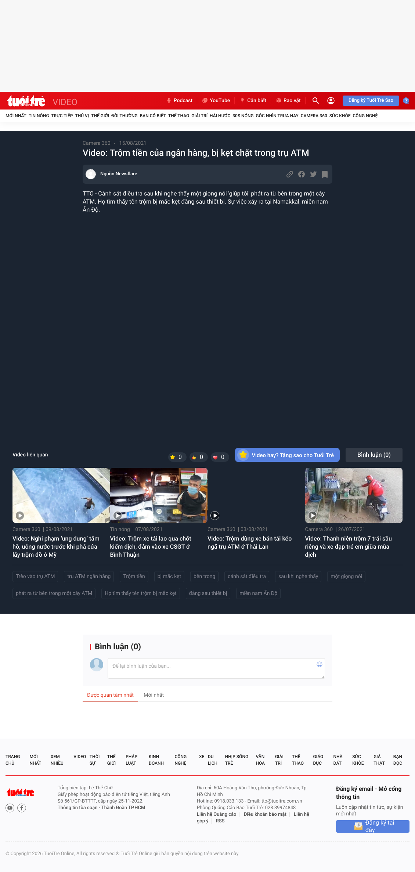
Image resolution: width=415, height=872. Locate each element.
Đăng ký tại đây (379, 826)
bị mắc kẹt (169, 576)
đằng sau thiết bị (208, 593)
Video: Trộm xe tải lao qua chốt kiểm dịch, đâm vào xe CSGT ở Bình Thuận (150, 546)
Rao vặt (288, 100)
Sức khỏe (340, 115)
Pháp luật (131, 760)
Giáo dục (318, 760)
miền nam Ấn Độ (258, 593)
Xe (201, 756)
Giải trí (199, 115)
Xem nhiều (57, 760)
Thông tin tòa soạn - (79, 808)
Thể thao (178, 115)
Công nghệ (365, 115)
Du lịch (212, 760)
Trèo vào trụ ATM (35, 576)
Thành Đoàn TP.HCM (123, 808)
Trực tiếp (62, 115)
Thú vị (82, 115)
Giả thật (379, 760)
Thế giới (100, 115)
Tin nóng (39, 115)
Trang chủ (13, 760)
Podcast (179, 100)
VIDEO (65, 102)
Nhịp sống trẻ (236, 760)
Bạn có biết (153, 115)
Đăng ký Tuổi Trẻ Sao (371, 100)
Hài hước (220, 115)
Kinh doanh (156, 760)
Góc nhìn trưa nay (277, 115)
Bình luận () (374, 454)
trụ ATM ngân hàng (89, 576)
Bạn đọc (397, 760)
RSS (220, 821)
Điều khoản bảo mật (265, 814)
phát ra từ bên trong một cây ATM (54, 593)
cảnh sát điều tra (247, 576)
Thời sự (95, 760)
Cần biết (252, 100)
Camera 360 (314, 115)
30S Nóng (242, 115)
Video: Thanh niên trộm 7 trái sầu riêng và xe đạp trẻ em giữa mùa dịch (348, 546)
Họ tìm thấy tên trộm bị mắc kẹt (141, 593)
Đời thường (124, 115)
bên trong (204, 576)
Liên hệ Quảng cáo (217, 814)
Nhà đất (337, 760)
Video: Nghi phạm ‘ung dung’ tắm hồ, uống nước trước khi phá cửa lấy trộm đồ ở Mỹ (56, 546)
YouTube (216, 100)
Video (79, 756)
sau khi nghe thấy (298, 576)
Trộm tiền (134, 576)
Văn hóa (260, 760)
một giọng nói (346, 576)
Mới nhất (16, 115)
